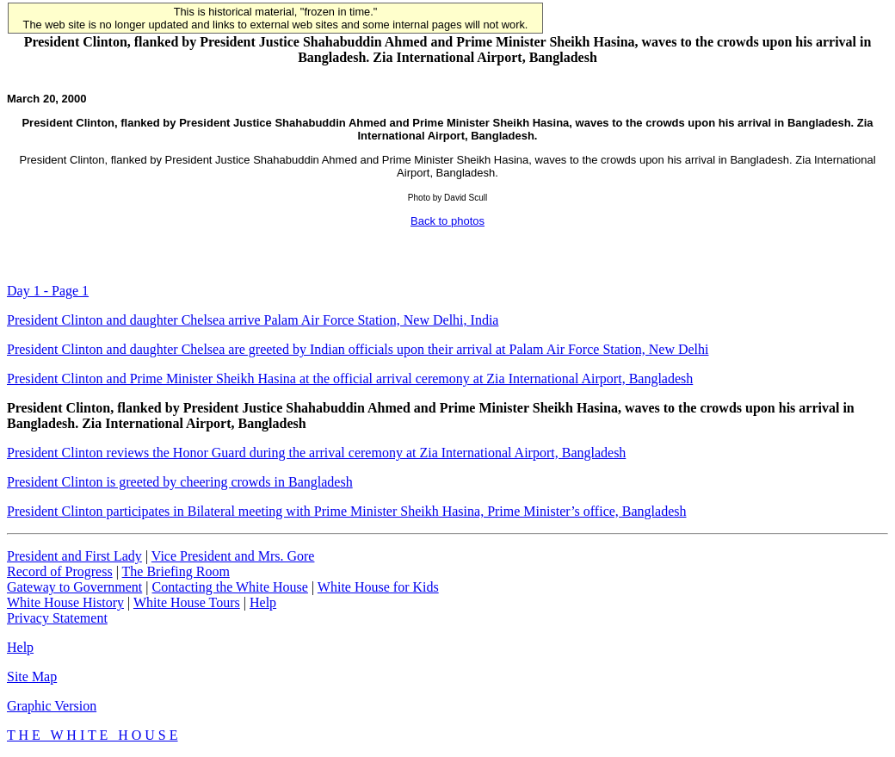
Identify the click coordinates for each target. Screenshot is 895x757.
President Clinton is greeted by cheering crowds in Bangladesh (180, 482)
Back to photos (447, 220)
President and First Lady (74, 556)
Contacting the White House (229, 587)
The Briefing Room (176, 571)
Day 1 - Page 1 (48, 290)
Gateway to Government (74, 587)
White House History (65, 602)
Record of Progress (60, 571)
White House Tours (186, 602)
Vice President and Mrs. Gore (233, 556)
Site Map (32, 676)
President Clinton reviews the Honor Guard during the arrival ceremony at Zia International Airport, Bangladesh (316, 452)
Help (263, 602)
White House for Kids (378, 587)
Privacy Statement (57, 618)
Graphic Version (51, 705)
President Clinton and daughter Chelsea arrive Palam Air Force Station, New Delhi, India (252, 320)
